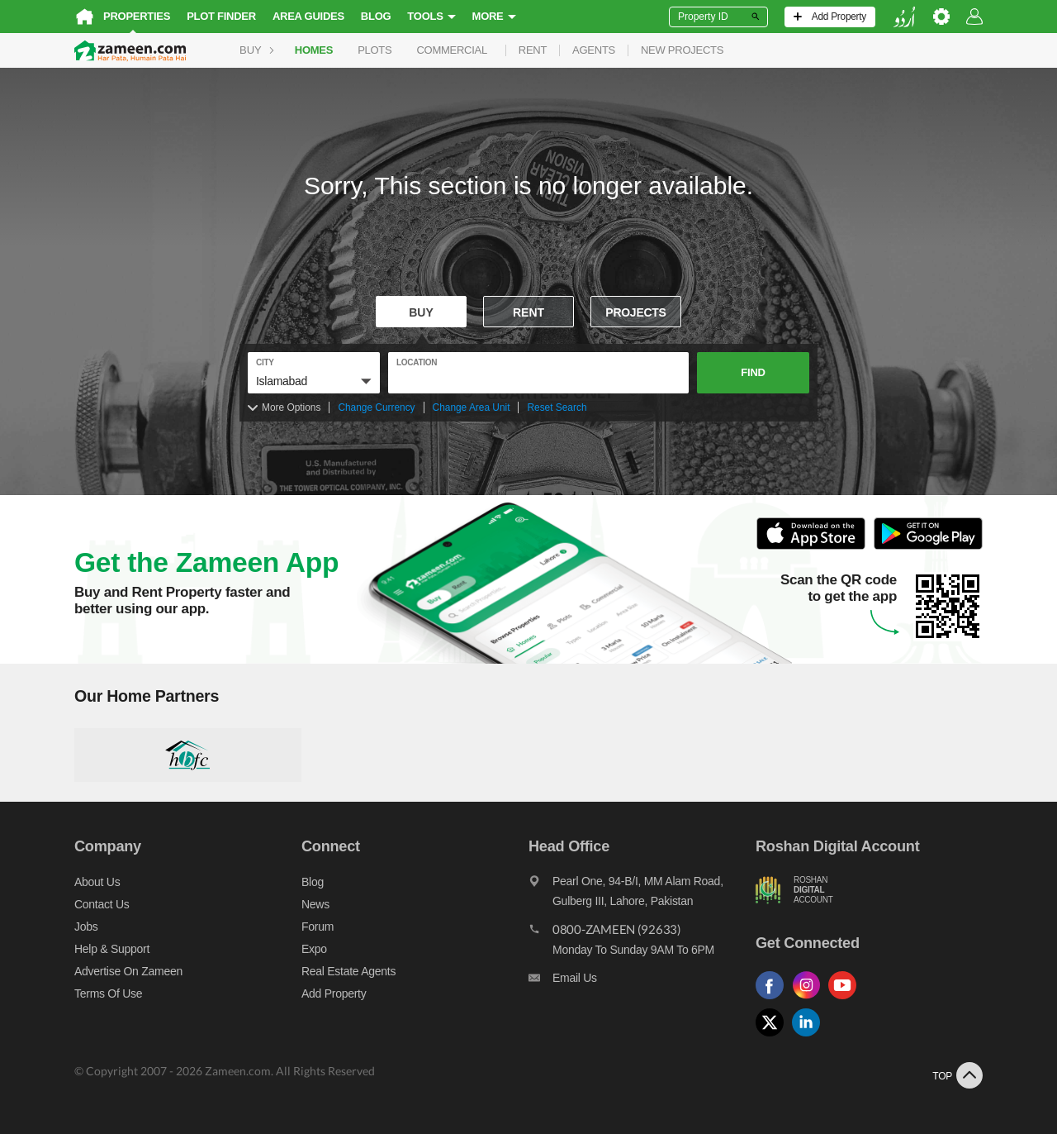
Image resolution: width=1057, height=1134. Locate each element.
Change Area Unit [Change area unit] (471, 407)
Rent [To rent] (528, 312)
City (265, 362)
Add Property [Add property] (333, 993)
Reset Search (556, 407)
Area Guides (308, 16)
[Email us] (642, 982)
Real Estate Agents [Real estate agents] (348, 971)
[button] (314, 381)
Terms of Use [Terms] (108, 993)
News (315, 904)
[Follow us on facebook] (774, 999)
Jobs (85, 926)
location (416, 362)
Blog (376, 16)
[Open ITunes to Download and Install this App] (815, 547)
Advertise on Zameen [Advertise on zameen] (128, 971)
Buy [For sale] (421, 312)
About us (97, 882)
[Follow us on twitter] (774, 1037)
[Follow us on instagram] (810, 999)
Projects (635, 312)
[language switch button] (904, 17)
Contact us (102, 904)
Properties (136, 16)
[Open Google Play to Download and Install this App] (928, 547)
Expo (314, 948)
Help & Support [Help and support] (111, 948)
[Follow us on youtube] (846, 999)
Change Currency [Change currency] (376, 407)
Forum (317, 926)
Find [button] (753, 372)
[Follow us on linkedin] (810, 1037)
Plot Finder (221, 16)
